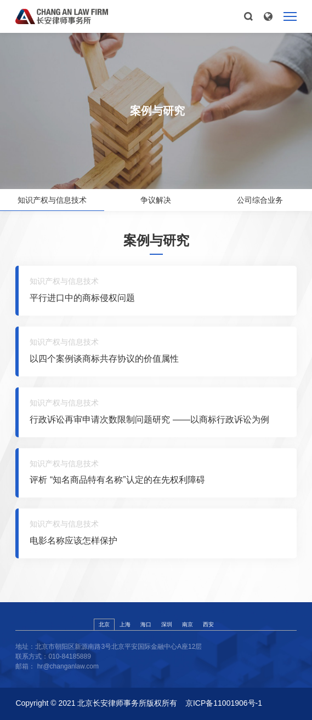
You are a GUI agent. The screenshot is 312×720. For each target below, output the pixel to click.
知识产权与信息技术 (52, 200)
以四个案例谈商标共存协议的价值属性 (104, 358)
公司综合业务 (260, 200)
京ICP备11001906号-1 (223, 703)
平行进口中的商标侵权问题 (82, 297)
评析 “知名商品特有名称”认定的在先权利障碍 (117, 479)
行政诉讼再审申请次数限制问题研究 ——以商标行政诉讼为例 (149, 419)
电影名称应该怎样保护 (73, 540)
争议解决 (155, 200)
